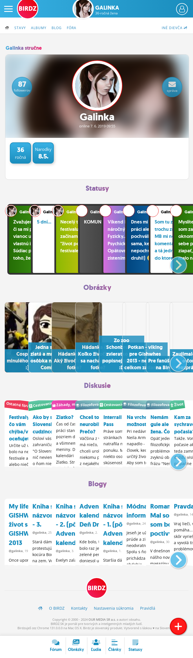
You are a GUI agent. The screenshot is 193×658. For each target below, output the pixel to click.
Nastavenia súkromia (114, 610)
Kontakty (79, 610)
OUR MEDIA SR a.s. (102, 622)
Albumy (38, 27)
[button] (174, 263)
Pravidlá (147, 610)
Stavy (20, 27)
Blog (57, 27)
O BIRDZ (57, 610)
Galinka (107, 10)
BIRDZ (97, 590)
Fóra (71, 27)
